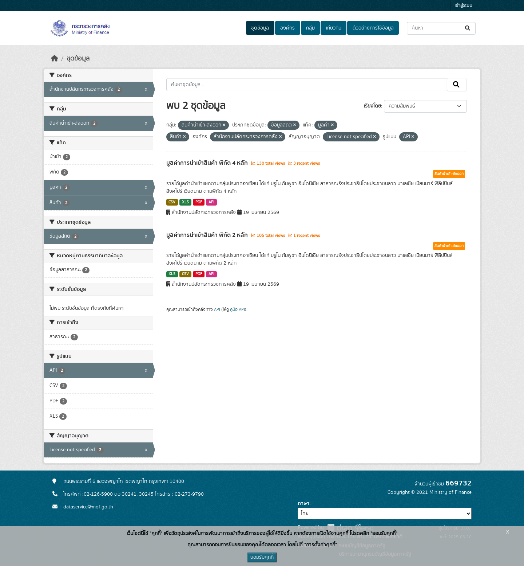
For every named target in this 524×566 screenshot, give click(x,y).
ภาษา (303, 503)
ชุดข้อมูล (260, 28)
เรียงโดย (372, 106)
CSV (171, 202)
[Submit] (468, 28)
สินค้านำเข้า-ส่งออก (449, 173)
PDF (198, 202)
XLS (185, 202)
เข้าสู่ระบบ (463, 5)
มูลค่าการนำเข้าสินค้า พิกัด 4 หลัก (207, 163)
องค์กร (287, 28)
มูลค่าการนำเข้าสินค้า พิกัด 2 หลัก (207, 235)
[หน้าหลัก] (54, 58)
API (211, 202)
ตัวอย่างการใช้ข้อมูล (373, 28)
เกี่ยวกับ (333, 28)
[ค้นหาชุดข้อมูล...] (441, 28)
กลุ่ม (310, 28)
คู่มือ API (237, 309)
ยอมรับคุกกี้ (262, 557)
